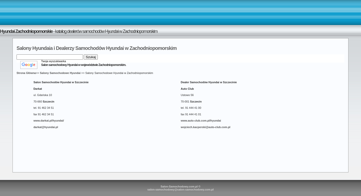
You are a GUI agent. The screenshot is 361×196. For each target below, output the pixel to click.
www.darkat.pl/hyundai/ (48, 120)
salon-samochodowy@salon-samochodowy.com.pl (180, 189)
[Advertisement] (180, 12)
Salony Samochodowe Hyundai (60, 72)
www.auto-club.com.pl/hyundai (201, 120)
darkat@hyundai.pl (45, 127)
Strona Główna (26, 72)
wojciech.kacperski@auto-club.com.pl (205, 127)
